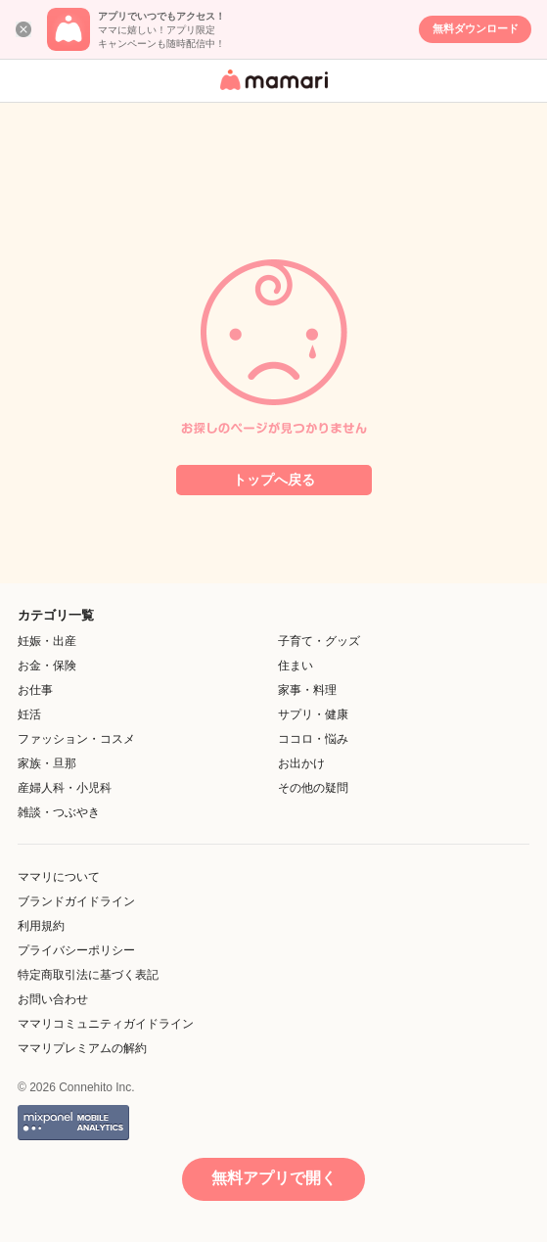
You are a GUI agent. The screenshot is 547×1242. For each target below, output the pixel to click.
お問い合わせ (53, 999)
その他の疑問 (313, 788)
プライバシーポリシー (76, 950)
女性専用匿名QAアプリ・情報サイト (271, 91)
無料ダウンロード (476, 28)
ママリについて (59, 877)
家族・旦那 (47, 763)
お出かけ (301, 763)
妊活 (29, 714)
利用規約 (41, 926)
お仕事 (35, 690)
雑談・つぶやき (59, 812)
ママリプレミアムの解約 (82, 1048)
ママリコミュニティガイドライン (106, 1024)
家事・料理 (307, 690)
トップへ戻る (274, 479)
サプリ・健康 (313, 714)
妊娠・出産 (47, 641)
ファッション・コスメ (76, 739)
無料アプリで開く (274, 1178)
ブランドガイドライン (76, 901)
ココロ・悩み (313, 739)
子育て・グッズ (319, 641)
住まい (295, 665)
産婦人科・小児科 (65, 788)
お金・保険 (47, 665)
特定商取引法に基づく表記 (88, 975)
